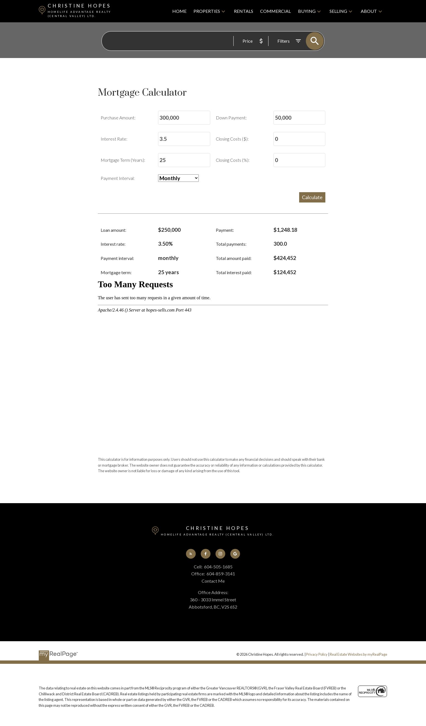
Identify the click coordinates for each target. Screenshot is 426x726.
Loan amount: (113, 230)
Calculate (312, 197)
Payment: (225, 230)
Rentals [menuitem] (243, 11)
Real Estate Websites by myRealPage (358, 654)
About (369, 11)
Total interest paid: (234, 272)
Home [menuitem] (179, 11)
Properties (206, 11)
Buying (307, 11)
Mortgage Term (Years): (123, 160)
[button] (191, 554)
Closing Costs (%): (233, 160)
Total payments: (231, 244)
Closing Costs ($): (232, 139)
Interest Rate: (114, 139)
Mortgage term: (116, 272)
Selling (338, 11)
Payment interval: (117, 258)
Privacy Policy (317, 654)
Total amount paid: (233, 258)
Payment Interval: (118, 178)
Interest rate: (113, 244)
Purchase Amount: (118, 117)
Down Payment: (231, 117)
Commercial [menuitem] (275, 11)
